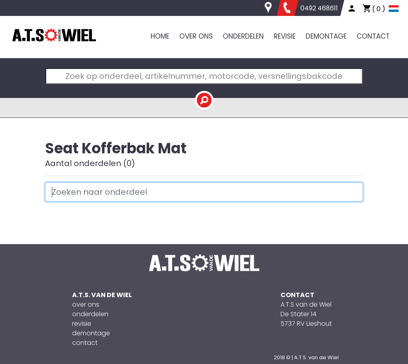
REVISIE (285, 36)
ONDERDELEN (243, 36)
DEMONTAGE (326, 36)
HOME (160, 36)
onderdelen (90, 314)
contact (85, 342)
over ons (85, 304)
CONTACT (373, 36)
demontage (91, 333)
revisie (81, 323)
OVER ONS (196, 36)
